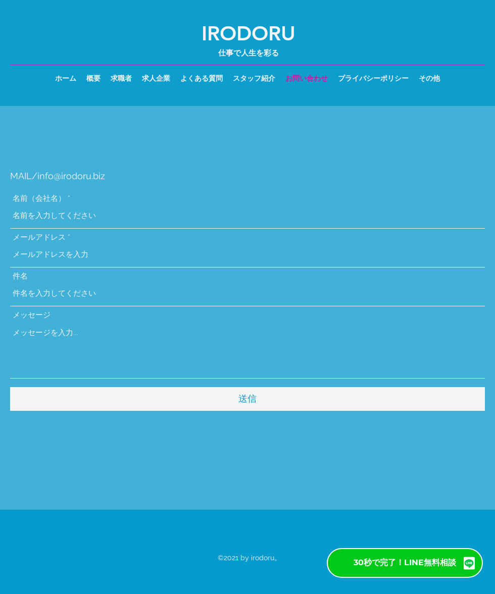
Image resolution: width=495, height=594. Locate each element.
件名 (20, 276)
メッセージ (32, 315)
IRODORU (248, 33)
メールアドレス (39, 237)
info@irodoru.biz (71, 176)
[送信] (247, 399)
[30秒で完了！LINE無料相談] (405, 563)
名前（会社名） (39, 198)
